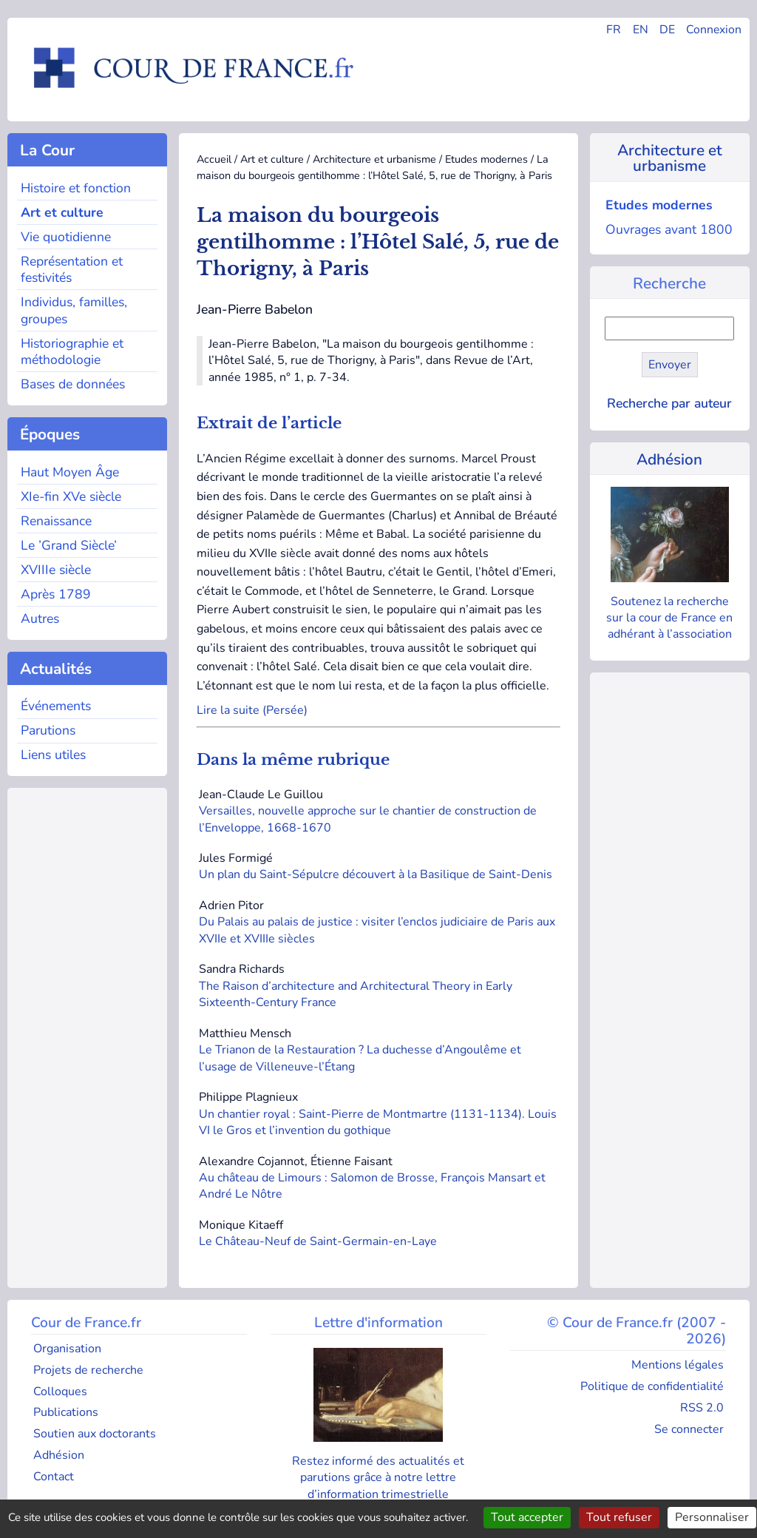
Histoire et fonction (76, 188)
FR (613, 29)
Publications (65, 1412)
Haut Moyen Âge (70, 472)
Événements (56, 706)
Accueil (214, 159)
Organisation (67, 1348)
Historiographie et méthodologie (72, 351)
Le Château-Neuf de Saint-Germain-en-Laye (319, 1241)
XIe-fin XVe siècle (71, 496)
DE (667, 29)
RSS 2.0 (702, 1408)
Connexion (713, 29)
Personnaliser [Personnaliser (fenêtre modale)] (712, 1517)
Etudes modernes (486, 159)
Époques (48, 434)
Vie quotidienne (66, 237)
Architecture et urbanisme (374, 159)
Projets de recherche (88, 1370)
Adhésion (669, 459)
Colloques (60, 1391)
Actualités (54, 668)
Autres (40, 618)
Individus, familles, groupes (74, 310)
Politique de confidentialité (652, 1386)
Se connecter (689, 1429)
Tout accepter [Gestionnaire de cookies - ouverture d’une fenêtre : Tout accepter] (527, 1517)
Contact (53, 1476)
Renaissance (56, 521)
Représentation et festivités (72, 269)
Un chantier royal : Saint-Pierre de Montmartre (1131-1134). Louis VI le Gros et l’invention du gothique (378, 1122)
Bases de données (73, 384)
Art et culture (62, 212)
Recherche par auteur (669, 403)
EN (640, 29)
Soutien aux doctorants (94, 1434)
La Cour (45, 150)
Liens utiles (53, 754)
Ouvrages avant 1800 (669, 229)
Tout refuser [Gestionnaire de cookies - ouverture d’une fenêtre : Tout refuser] (619, 1517)
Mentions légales (677, 1365)
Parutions (48, 730)
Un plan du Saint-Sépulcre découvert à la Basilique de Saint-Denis (377, 874)
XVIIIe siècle (56, 569)
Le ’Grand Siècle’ (69, 545)
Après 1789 (56, 594)
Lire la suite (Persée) (252, 710)
